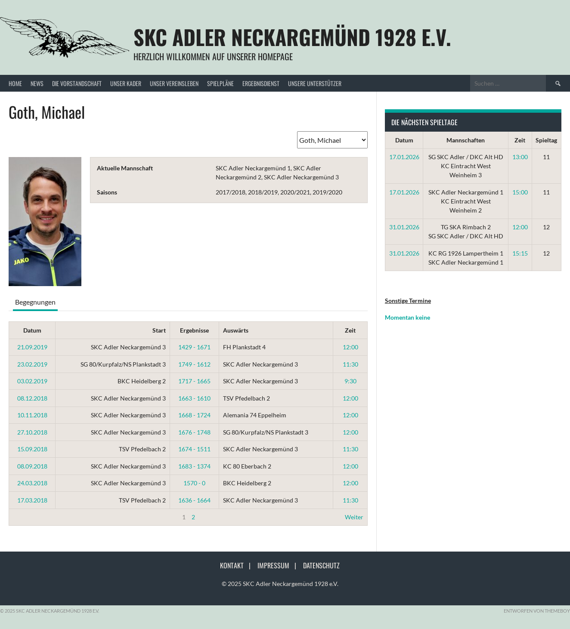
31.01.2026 (404, 227)
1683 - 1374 (194, 466)
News (37, 83)
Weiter (354, 517)
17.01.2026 (404, 156)
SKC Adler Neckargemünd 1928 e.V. (292, 37)
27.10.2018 (32, 432)
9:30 (350, 381)
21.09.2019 (32, 347)
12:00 (350, 347)
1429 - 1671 (194, 347)
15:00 (520, 192)
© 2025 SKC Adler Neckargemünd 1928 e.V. (280, 583)
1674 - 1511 (194, 449)
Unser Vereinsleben (174, 83)
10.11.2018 (32, 415)
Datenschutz (321, 565)
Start (159, 330)
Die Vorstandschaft (77, 83)
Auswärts (235, 330)
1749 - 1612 (194, 364)
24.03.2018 (32, 483)
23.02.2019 (32, 364)
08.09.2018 (32, 466)
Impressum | (279, 565)
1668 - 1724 (194, 415)
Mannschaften (465, 140)
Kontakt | (238, 565)
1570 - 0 (194, 483)
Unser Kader (125, 83)
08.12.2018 (32, 398)
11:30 (350, 364)
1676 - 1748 (194, 432)
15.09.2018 (32, 449)
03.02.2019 (32, 381)
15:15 (520, 253)
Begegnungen (35, 302)
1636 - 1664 (194, 500)
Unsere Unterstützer (314, 83)
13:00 (520, 156)
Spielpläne (220, 83)
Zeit (350, 330)
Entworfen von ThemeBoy (537, 611)
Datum (32, 330)
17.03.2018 (32, 500)
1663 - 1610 (194, 398)
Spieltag (546, 140)
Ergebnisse (194, 330)
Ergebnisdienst (260, 83)
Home (15, 83)
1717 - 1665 (194, 381)
